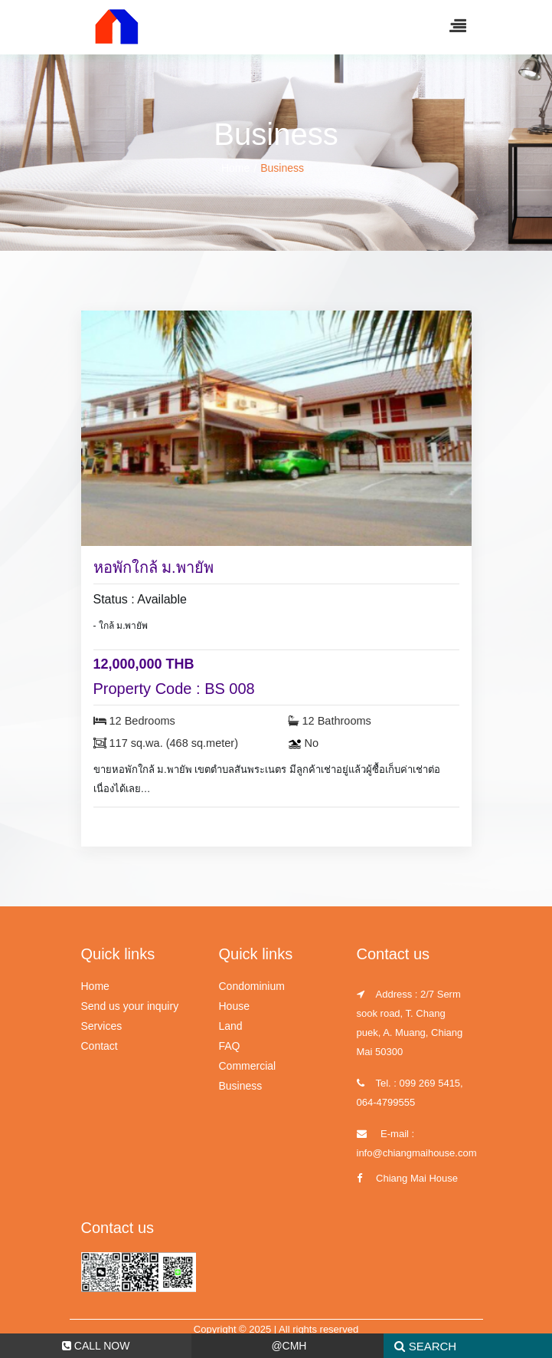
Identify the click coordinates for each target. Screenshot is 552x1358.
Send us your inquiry (130, 1006)
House (234, 1006)
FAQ (229, 1046)
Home (235, 168)
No (303, 743)
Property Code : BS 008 (174, 688)
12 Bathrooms (329, 721)
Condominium (252, 986)
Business (241, 1086)
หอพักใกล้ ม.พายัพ (153, 567)
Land (231, 1026)
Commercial (247, 1066)
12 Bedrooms (134, 721)
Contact (99, 1046)
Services (101, 1026)
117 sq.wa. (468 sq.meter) (165, 743)
